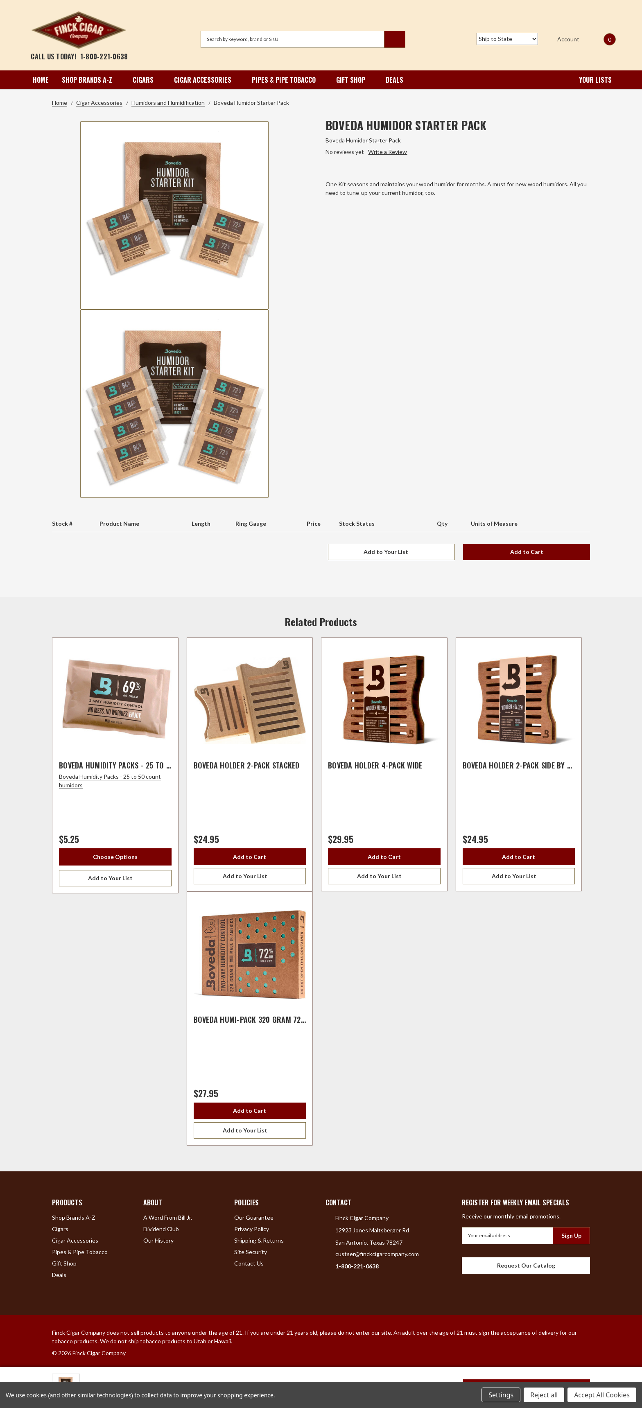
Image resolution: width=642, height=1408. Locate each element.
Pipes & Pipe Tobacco (287, 80)
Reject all (544, 1394)
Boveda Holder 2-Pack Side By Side (522, 765)
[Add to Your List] (115, 878)
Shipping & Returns (259, 1240)
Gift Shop (354, 80)
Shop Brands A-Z (91, 80)
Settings (500, 1394)
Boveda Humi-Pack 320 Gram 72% (251, 1019)
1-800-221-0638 (104, 56)
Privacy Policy (251, 1228)
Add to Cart (526, 551)
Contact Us (249, 1263)
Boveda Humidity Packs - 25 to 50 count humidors (146, 765)
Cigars (147, 80)
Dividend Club (161, 1228)
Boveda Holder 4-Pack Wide (375, 765)
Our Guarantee (254, 1217)
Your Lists (590, 80)
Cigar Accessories (206, 80)
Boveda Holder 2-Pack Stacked (247, 765)
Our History (158, 1240)
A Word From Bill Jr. (167, 1217)
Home (41, 80)
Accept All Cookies (602, 1394)
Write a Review (387, 151)
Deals (394, 80)
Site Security (250, 1251)
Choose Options (115, 856)
